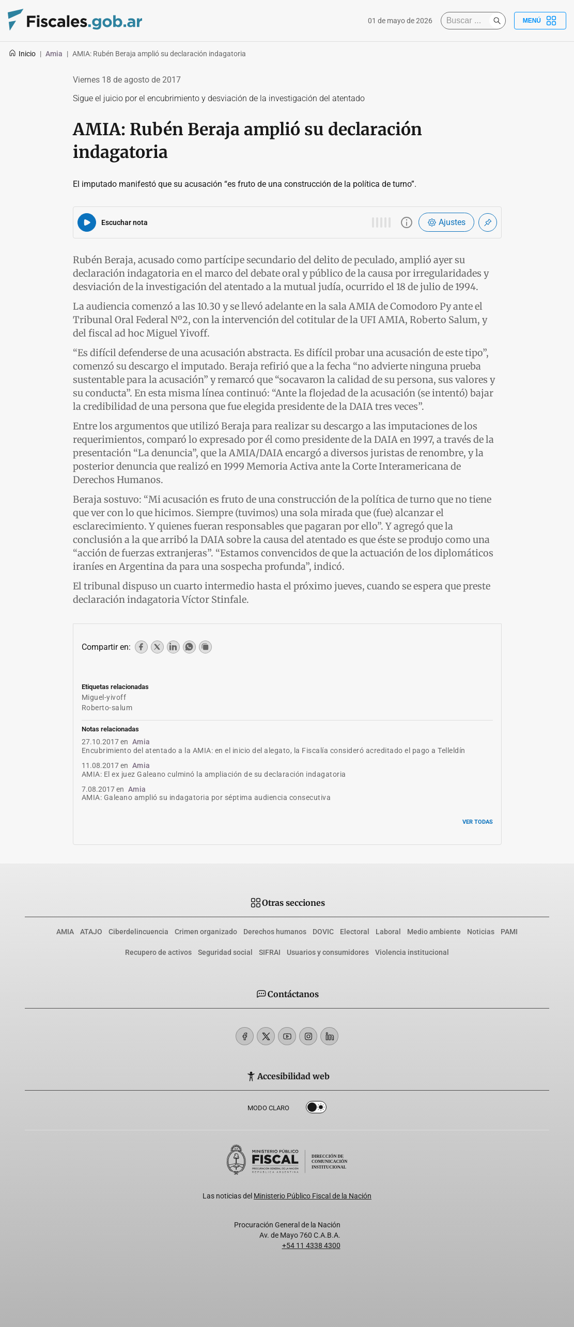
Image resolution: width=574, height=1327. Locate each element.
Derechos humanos (274, 932)
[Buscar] (467, 20)
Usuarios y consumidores (328, 952)
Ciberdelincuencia (138, 932)
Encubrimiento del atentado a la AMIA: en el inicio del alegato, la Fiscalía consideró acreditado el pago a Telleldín (274, 750)
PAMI (509, 932)
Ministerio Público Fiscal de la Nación (312, 1196)
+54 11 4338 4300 (311, 1245)
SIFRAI (270, 952)
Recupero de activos (158, 952)
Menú (540, 20)
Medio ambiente (434, 932)
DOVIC (323, 932)
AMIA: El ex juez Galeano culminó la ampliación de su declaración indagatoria (214, 774)
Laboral (388, 932)
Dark (316, 1109)
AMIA (65, 932)
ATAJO (91, 932)
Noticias (480, 932)
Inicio (22, 54)
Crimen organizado (206, 932)
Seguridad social (225, 952)
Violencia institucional (412, 952)
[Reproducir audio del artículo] (86, 222)
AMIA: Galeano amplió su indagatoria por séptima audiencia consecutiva (206, 797)
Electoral (354, 932)
